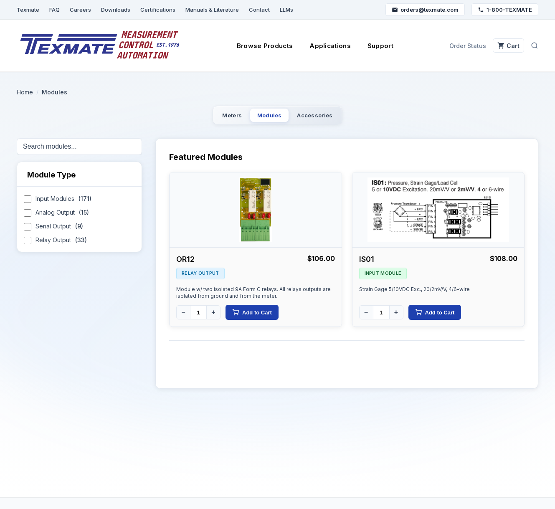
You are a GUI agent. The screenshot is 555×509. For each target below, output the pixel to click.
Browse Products (260, 46)
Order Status (457, 45)
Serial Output (53, 232)
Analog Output (56, 218)
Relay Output (55, 246)
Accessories (331, 118)
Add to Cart (252, 317)
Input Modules (57, 204)
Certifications (157, 9)
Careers (80, 9)
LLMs (286, 9)
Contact (259, 9)
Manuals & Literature (212, 9)
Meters (214, 118)
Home (25, 92)
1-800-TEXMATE (505, 9)
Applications (325, 46)
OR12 (185, 263)
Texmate (28, 9)
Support (375, 46)
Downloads (115, 9)
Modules (268, 118)
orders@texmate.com (425, 9)
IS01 (366, 263)
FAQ (54, 9)
